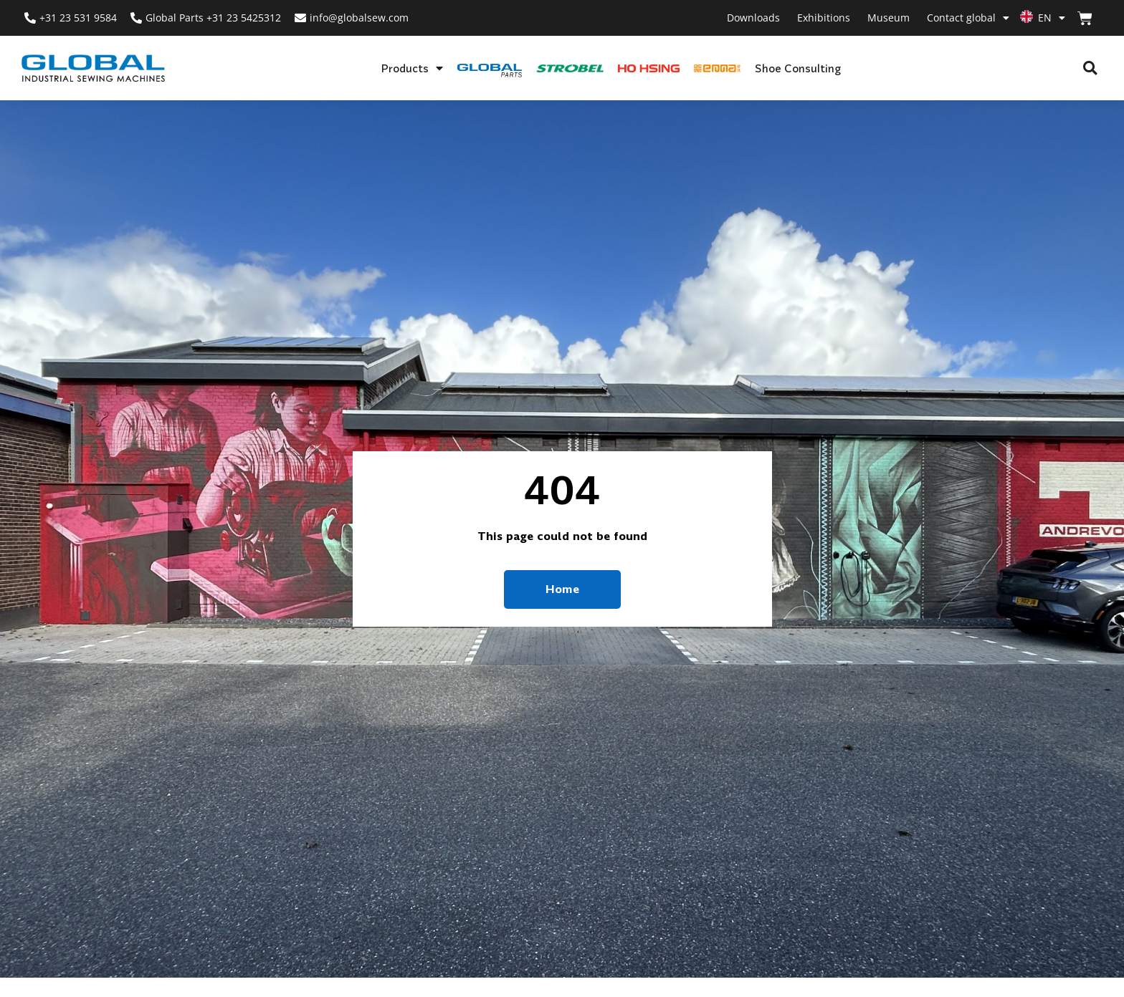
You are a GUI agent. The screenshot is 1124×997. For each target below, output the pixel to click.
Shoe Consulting (798, 68)
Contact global (968, 18)
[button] (1089, 68)
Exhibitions (823, 17)
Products (412, 68)
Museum (888, 17)
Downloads (753, 17)
